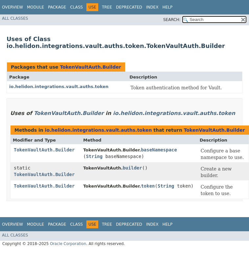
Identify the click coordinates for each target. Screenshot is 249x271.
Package (57, 7)
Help (167, 7)
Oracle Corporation (68, 243)
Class (76, 7)
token (148, 186)
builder (132, 167)
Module (35, 7)
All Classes (15, 18)
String (94, 156)
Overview (12, 7)
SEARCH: (172, 19)
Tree (107, 7)
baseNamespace (159, 149)
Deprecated (129, 7)
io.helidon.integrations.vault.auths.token (58, 86)
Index (152, 7)
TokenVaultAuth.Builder (90, 67)
